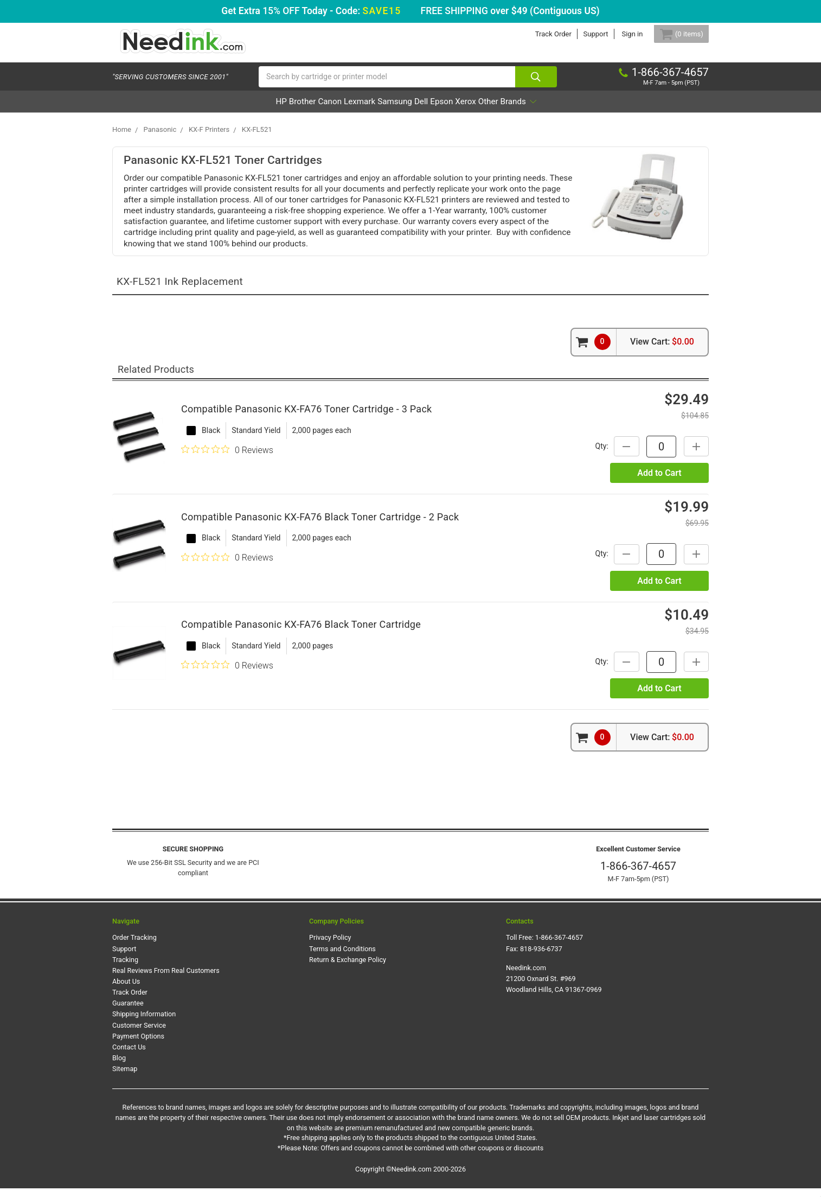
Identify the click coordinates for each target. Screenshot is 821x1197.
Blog (119, 1066)
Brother (255, 110)
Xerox (510, 110)
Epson (471, 110)
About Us (126, 990)
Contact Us (129, 1056)
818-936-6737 (541, 957)
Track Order (540, 33)
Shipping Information (144, 1023)
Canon (298, 110)
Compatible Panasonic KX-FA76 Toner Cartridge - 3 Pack (306, 417)
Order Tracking (134, 946)
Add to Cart (659, 481)
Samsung (394, 110)
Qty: (592, 454)
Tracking (125, 968)
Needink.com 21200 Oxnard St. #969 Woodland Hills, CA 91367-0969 (554, 987)
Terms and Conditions (342, 957)
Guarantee (128, 1012)
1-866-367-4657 (638, 874)
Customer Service (139, 1034)
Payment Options (138, 1045)
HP (220, 110)
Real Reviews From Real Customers (166, 979)
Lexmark (343, 110)
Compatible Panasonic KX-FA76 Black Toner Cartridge (301, 633)
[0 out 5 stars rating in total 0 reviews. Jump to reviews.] (227, 458)
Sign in (619, 33)
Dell (435, 110)
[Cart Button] (675, 33)
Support (582, 33)
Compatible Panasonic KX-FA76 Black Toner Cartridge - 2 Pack (320, 525)
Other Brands (568, 110)
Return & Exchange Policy (347, 968)
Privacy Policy (330, 946)
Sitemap (124, 1077)
